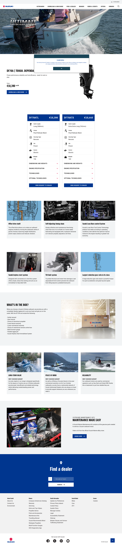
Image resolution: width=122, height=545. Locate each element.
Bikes (73, 501)
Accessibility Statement (57, 515)
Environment (11, 506)
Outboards (115, 2)
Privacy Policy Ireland (56, 503)
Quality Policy (54, 508)
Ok (61, 68)
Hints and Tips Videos (35, 508)
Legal (52, 513)
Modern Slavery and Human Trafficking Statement (58, 521)
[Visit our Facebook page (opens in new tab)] (48, 541)
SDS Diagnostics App (35, 528)
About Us (10, 501)
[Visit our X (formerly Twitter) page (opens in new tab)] (54, 541)
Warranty (31, 503)
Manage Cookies (55, 511)
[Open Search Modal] (118, 6)
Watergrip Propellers (35, 523)
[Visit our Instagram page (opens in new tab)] (61, 541)
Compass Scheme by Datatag (38, 501)
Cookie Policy (54, 506)
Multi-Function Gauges (35, 525)
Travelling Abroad (34, 518)
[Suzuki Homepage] (8, 6)
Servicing (31, 506)
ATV (73, 506)
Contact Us (10, 503)
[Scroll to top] (112, 540)
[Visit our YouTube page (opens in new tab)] (68, 541)
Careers (95, 501)
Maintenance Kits (34, 515)
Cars (73, 503)
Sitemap (52, 518)
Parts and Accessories (35, 513)
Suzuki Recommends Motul (37, 520)
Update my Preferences (57, 501)
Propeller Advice (33, 511)
